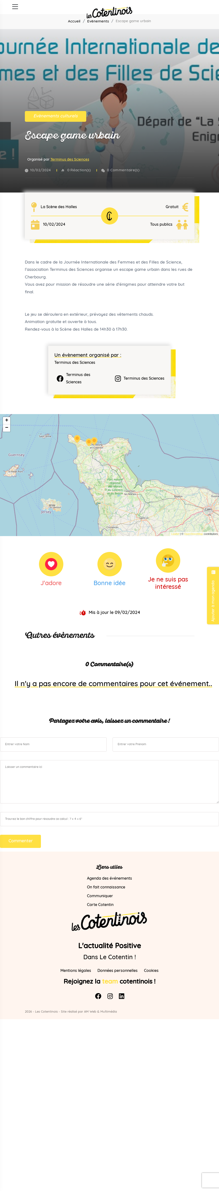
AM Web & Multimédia (100, 1012)
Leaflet (175, 533)
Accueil (74, 21)
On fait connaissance (106, 887)
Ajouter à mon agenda (213, 595)
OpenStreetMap (193, 533)
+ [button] (6, 420)
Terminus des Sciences (69, 160)
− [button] (6, 428)
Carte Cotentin (100, 905)
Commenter (21, 841)
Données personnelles (117, 971)
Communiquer (100, 896)
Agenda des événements (109, 879)
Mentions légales (75, 971)
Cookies (151, 971)
